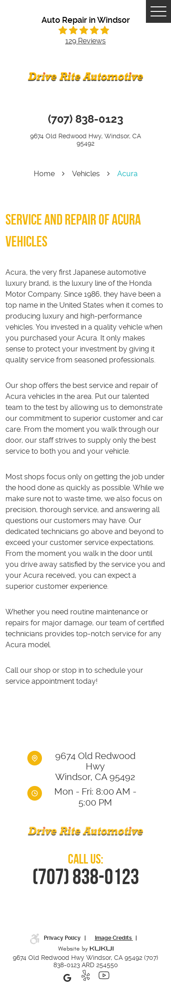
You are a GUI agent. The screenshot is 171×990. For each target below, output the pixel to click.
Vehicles (86, 173)
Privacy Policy (63, 938)
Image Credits (114, 938)
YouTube (104, 978)
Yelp (86, 978)
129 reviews (85, 41)
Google (67, 978)
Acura (127, 173)
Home (44, 173)
